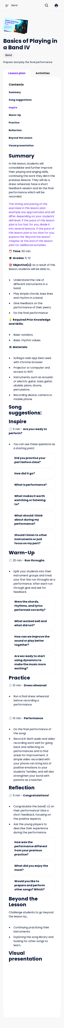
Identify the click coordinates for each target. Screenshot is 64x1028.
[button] (56, 5)
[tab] (17, 73)
